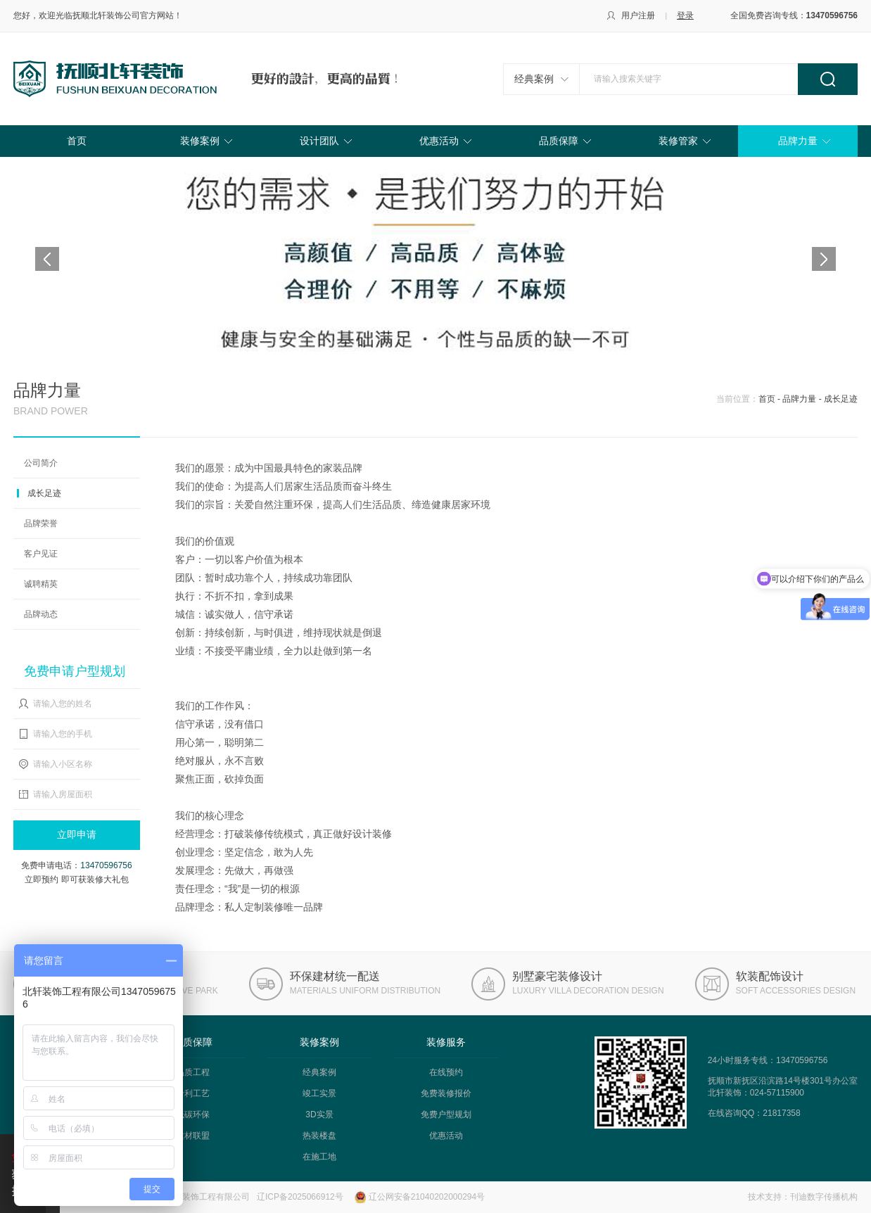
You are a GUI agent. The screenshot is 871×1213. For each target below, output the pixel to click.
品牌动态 (41, 614)
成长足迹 (44, 493)
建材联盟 (193, 1136)
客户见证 (41, 554)
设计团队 (319, 140)
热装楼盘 (319, 1136)
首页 (77, 140)
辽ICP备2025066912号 (300, 1197)
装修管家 (678, 140)
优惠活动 (439, 140)
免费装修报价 (446, 1093)
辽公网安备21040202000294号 (427, 1197)
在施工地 (319, 1157)
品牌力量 (798, 140)
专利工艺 (193, 1093)
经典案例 (534, 78)
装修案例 (200, 140)
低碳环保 (193, 1114)
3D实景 (319, 1114)
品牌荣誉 (41, 523)
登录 (685, 15)
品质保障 (558, 140)
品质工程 (193, 1072)
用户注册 (638, 15)
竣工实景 (319, 1093)
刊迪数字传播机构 (824, 1197)
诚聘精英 (41, 584)
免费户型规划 (446, 1114)
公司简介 (41, 463)
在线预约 (446, 1072)
